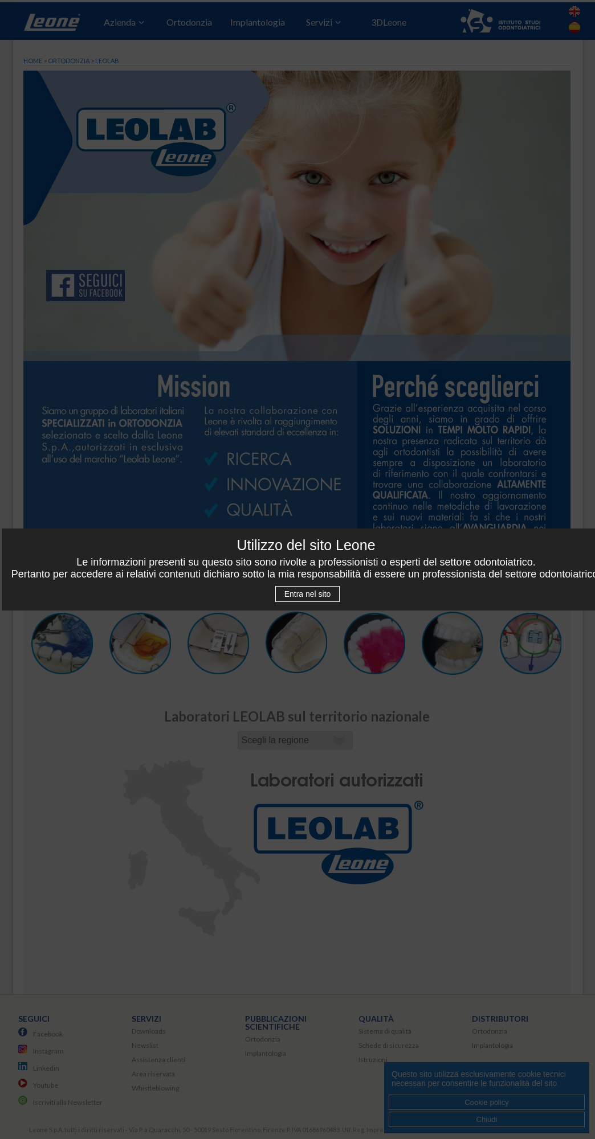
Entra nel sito (307, 594)
